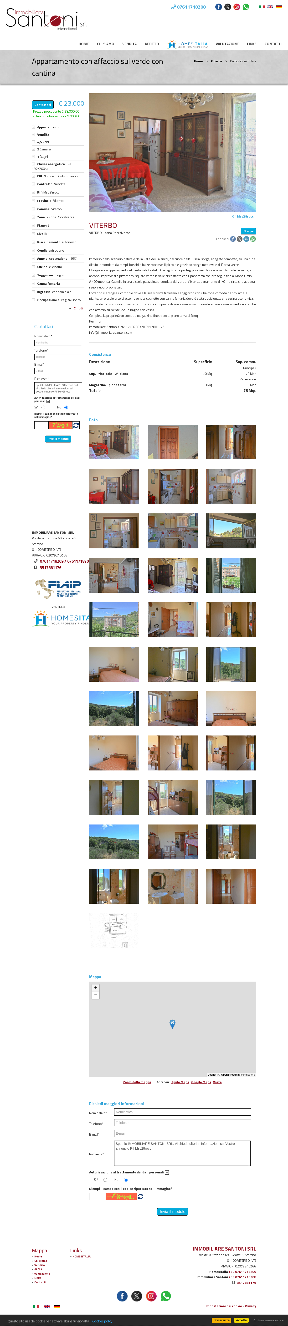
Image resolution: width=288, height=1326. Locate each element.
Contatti (273, 44)
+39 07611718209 (242, 1271)
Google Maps (201, 1081)
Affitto (152, 44)
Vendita (129, 44)
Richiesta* (96, 1154)
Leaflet (212, 1074)
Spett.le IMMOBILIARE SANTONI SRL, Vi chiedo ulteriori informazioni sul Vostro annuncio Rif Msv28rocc (182, 1153)
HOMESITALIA (81, 1256)
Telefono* (96, 1123)
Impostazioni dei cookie (224, 1305)
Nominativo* (98, 1113)
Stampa (248, 231)
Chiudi (78, 308)
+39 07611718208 (242, 1276)
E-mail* (94, 1134)
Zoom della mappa (137, 1081)
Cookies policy (102, 1321)
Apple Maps (180, 1081)
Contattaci (43, 104)
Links (252, 44)
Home (84, 44)
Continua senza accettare (268, 1320)
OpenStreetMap (230, 1074)
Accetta (241, 1320)
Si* (96, 1179)
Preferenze (221, 1320)
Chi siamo (105, 44)
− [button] (95, 995)
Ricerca (216, 61)
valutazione (227, 44)
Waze (217, 1081)
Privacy (250, 1305)
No (116, 1179)
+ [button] (95, 988)
